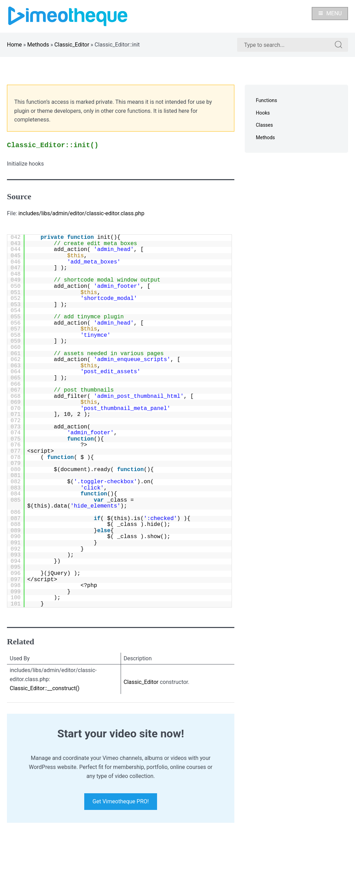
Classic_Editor (71, 44)
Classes (264, 125)
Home (14, 44)
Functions (266, 100)
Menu (330, 13)
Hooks (263, 113)
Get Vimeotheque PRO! (121, 801)
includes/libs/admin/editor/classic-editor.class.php (81, 213)
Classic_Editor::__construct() (44, 688)
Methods (38, 44)
